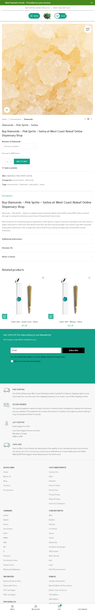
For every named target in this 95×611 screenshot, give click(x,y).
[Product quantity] (7, 161)
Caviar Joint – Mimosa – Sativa (70, 321)
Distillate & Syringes (57, 547)
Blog (5, 481)
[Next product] (91, 119)
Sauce (51, 533)
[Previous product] (85, 119)
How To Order (54, 485)
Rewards (52, 481)
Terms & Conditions (57, 503)
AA (4, 547)
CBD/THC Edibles (55, 603)
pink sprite (33, 184)
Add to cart (22, 161)
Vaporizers (8, 576)
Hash (51, 564)
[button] (4, 316)
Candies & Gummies (57, 581)
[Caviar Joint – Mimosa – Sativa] (70, 296)
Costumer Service (57, 467)
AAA (4, 542)
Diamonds (28, 119)
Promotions (8, 490)
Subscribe (73, 350)
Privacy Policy (54, 494)
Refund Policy (54, 499)
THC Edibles (53, 594)
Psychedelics (9, 601)
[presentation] (31, 371)
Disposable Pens (10, 585)
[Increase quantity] (11, 161)
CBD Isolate (54, 551)
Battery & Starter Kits (12, 581)
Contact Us (53, 472)
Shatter (52, 524)
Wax (50, 515)
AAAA (5, 537)
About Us (7, 476)
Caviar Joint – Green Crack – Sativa (24, 321)
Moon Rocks (54, 555)
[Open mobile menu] (34, 15)
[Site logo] (47, 15)
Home (4, 119)
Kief (50, 560)
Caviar (51, 537)
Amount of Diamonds (11, 141)
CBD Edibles (54, 599)
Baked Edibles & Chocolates (60, 585)
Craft (5, 533)
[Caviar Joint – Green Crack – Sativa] (24, 296)
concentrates (12, 184)
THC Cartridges (9, 590)
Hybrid (5, 519)
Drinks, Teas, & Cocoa (58, 590)
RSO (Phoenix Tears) (57, 569)
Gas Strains (8, 528)
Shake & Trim (8, 564)
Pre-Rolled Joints (10, 560)
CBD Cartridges (9, 594)
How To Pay (53, 490)
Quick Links (8, 467)
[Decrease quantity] (3, 161)
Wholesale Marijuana (11, 569)
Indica (5, 515)
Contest (6, 485)
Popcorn (6, 555)
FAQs (51, 476)
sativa (42, 184)
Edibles (52, 576)
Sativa (5, 524)
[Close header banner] (91, 2)
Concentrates (15, 119)
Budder (52, 519)
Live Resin (53, 528)
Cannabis (7, 510)
